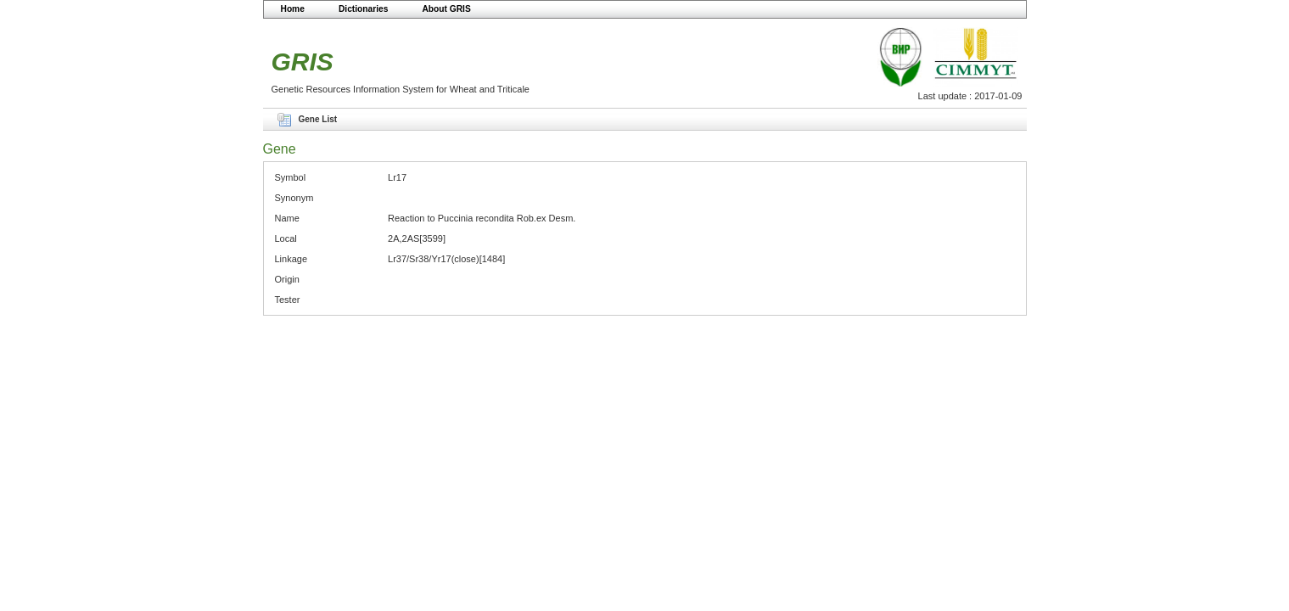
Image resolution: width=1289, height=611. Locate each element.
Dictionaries (364, 9)
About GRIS (446, 9)
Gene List (318, 119)
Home (293, 9)
